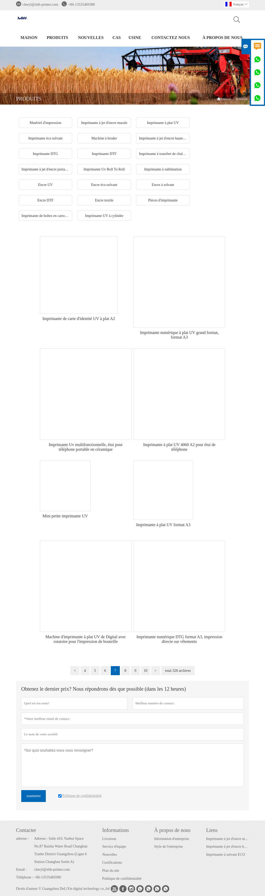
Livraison (109, 839)
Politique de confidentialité (122, 879)
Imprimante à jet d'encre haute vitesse (227, 846)
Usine (135, 37)
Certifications (112, 862)
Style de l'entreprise (168, 846)
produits (57, 37)
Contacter (26, 830)
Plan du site (110, 870)
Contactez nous (170, 37)
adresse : (22, 838)
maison (29, 37)
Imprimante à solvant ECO (225, 854)
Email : (21, 869)
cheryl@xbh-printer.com (40, 4)
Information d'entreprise (171, 839)
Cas (116, 37)
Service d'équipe (114, 846)
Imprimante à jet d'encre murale (227, 839)
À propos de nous (222, 37)
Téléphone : (24, 877)
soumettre (33, 796)
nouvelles (91, 37)
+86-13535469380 (81, 4)
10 (145, 671)
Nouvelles (109, 854)
